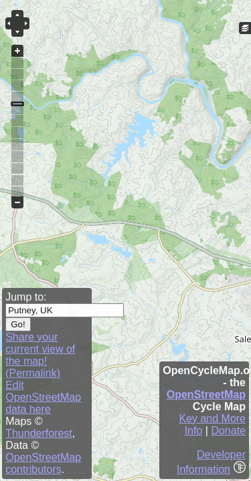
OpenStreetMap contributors (43, 463)
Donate (228, 430)
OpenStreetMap (206, 394)
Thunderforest (38, 433)
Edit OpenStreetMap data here (43, 397)
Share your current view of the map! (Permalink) (40, 355)
